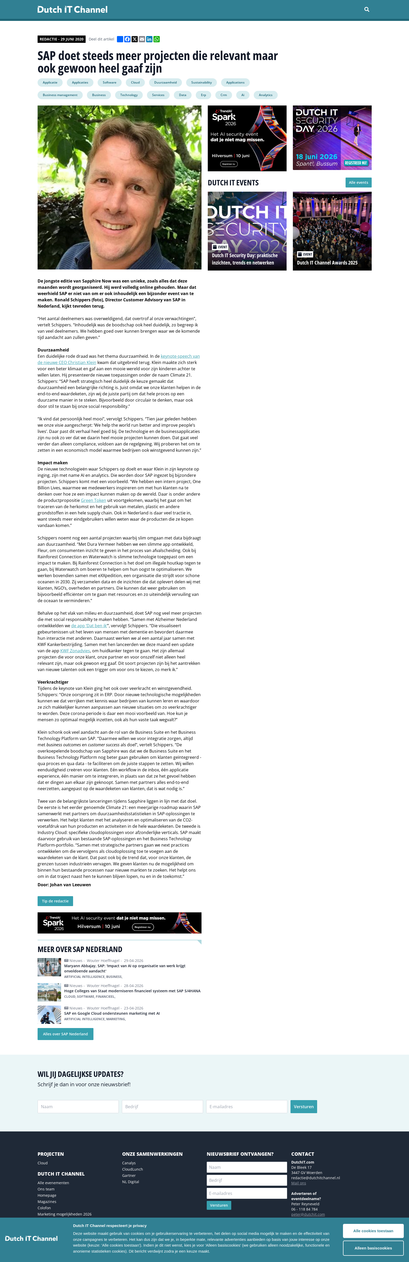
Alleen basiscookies (373, 1248)
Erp (203, 95)
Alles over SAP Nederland (65, 1033)
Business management (60, 95)
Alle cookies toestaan (373, 1231)
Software (109, 82)
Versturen (304, 1107)
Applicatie (50, 82)
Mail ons (298, 1183)
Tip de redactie (55, 901)
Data (182, 95)
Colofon (44, 1207)
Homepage (47, 1195)
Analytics (265, 95)
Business (99, 95)
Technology (129, 95)
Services (158, 95)
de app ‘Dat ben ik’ (89, 626)
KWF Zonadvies (75, 651)
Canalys (129, 1162)
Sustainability (201, 82)
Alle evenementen (53, 1182)
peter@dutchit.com (308, 1214)
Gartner (129, 1175)
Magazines (47, 1201)
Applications (235, 82)
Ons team (46, 1189)
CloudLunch (132, 1169)
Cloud (135, 82)
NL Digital (130, 1181)
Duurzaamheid (165, 82)
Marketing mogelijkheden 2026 (65, 1214)
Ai (242, 95)
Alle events (358, 182)
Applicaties (80, 82)
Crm (224, 95)
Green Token (93, 500)
